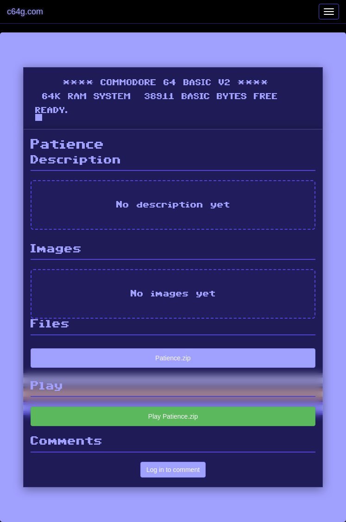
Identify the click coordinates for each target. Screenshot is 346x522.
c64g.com (25, 11)
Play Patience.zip (173, 416)
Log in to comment (173, 469)
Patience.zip (172, 358)
